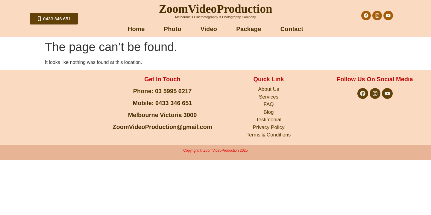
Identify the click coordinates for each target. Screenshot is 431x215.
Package (248, 29)
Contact (291, 29)
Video (209, 29)
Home (136, 29)
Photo (172, 29)
